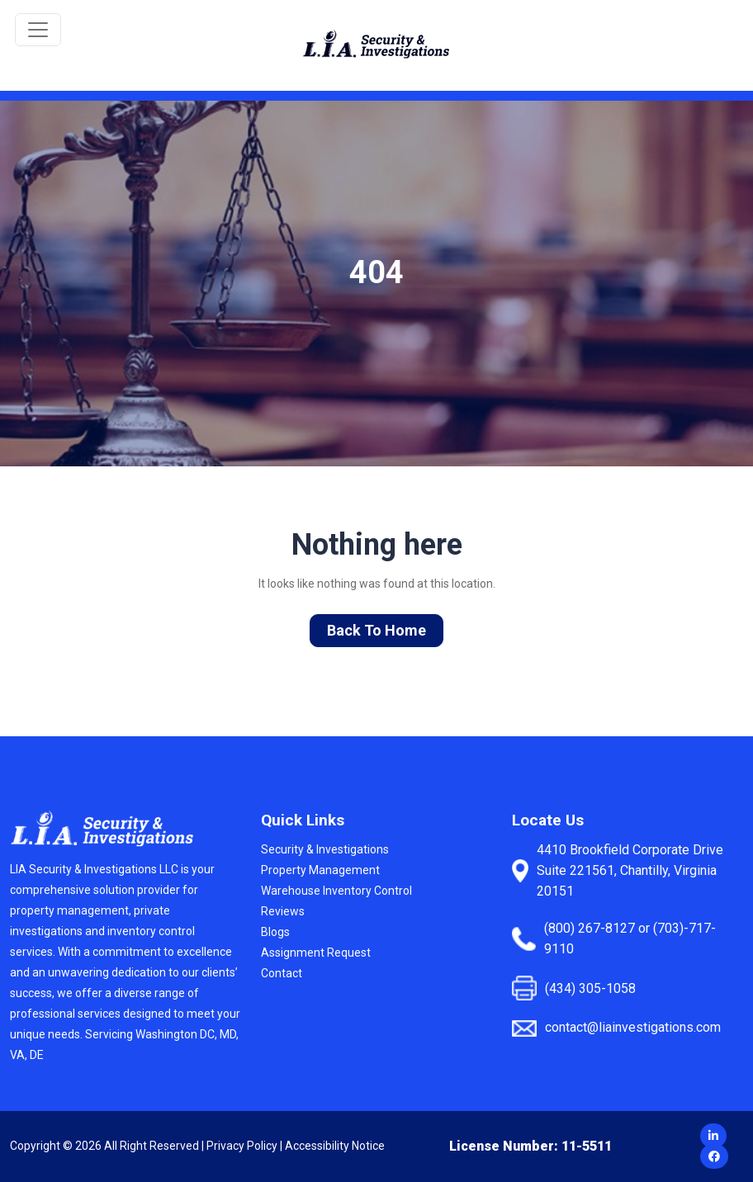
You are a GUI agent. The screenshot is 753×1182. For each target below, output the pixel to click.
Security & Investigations (325, 849)
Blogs (275, 932)
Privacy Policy (241, 1145)
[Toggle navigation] (38, 29)
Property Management (320, 870)
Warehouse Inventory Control (336, 890)
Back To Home (376, 630)
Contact (281, 973)
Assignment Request (316, 952)
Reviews (283, 911)
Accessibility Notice (335, 1145)
